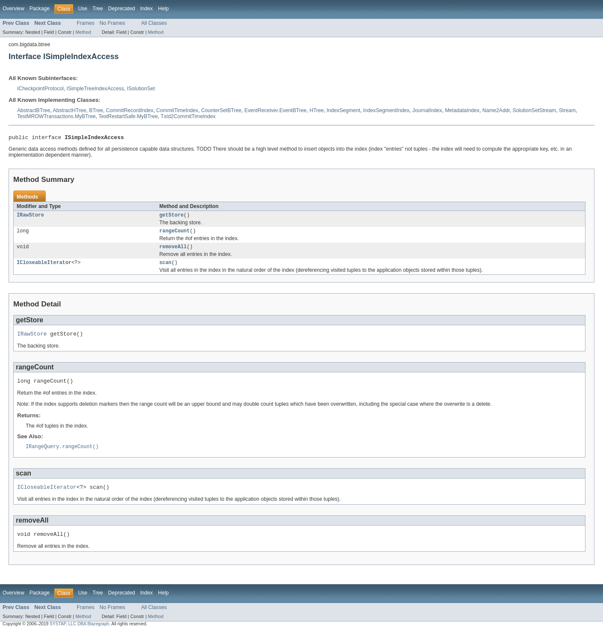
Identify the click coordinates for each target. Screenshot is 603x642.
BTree (96, 110)
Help (163, 9)
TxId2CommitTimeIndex (188, 116)
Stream (567, 110)
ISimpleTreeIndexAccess (95, 89)
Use (82, 9)
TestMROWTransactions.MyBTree (56, 116)
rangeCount (174, 233)
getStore (171, 217)
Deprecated (121, 9)
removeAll (173, 250)
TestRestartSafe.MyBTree (128, 116)
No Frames (112, 23)
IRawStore (30, 217)
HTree (316, 110)
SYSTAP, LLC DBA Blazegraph (79, 634)
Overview (13, 9)
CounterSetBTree (221, 110)
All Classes (154, 23)
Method (83, 32)
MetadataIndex (462, 110)
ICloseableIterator (44, 267)
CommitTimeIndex (177, 110)
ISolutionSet (141, 89)
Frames (85, 23)
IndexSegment (343, 110)
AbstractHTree (69, 110)
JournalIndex (427, 110)
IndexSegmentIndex (386, 110)
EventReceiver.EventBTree (275, 110)
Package (40, 9)
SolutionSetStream (534, 110)
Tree (97, 9)
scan (165, 267)
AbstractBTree (33, 110)
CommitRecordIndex (129, 110)
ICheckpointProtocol (40, 89)
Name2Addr (496, 110)
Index (146, 9)
